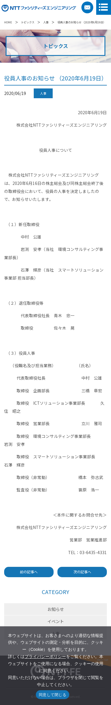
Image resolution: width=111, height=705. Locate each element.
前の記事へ (29, 572)
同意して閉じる (52, 695)
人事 (46, 22)
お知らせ (55, 609)
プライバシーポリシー (45, 656)
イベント (55, 621)
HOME (8, 22)
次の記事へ (82, 572)
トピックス (27, 22)
